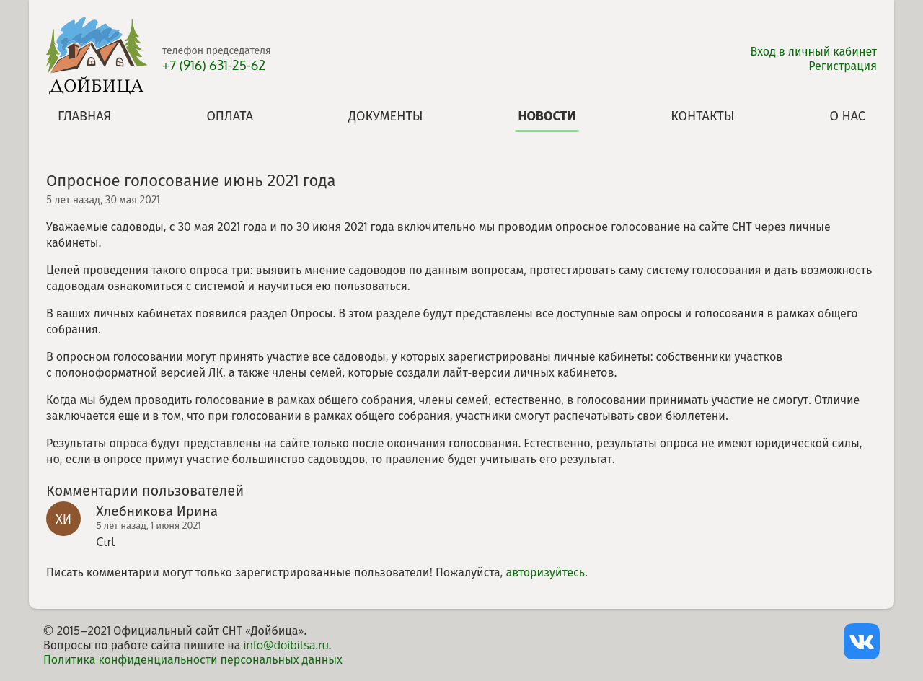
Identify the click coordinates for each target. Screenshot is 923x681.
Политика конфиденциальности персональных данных (193, 659)
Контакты (702, 115)
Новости (546, 115)
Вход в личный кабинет (814, 51)
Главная (84, 115)
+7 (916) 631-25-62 (213, 65)
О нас (847, 115)
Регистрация (842, 65)
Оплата (229, 115)
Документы (385, 115)
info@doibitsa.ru (285, 645)
